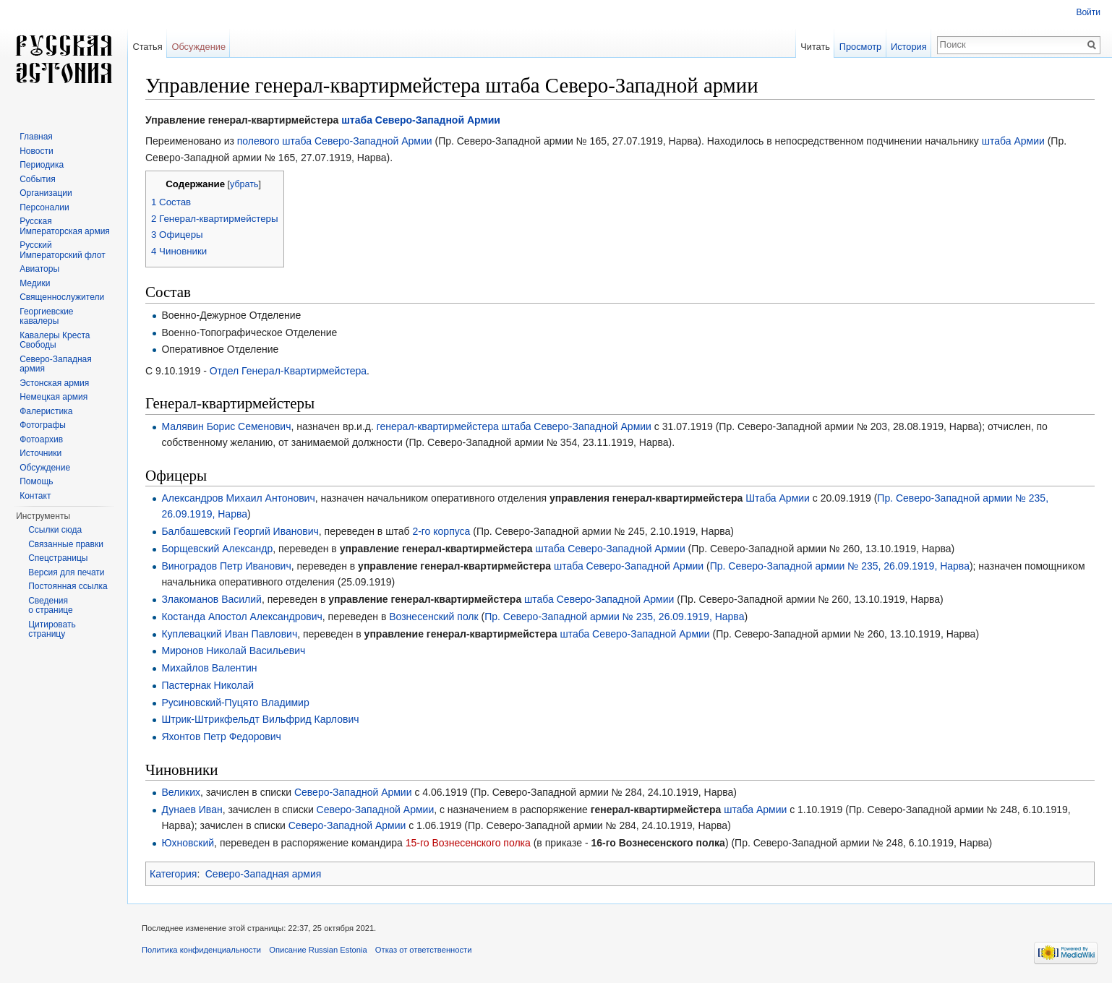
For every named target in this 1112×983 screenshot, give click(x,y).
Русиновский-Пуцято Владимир (235, 702)
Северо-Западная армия (263, 874)
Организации (46, 193)
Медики (35, 283)
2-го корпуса (441, 531)
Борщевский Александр (217, 548)
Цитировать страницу (52, 629)
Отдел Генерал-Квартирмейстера (288, 371)
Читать (815, 46)
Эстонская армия (54, 383)
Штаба (760, 498)
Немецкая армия (53, 397)
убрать (244, 184)
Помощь (36, 481)
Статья (147, 46)
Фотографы (43, 425)
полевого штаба (274, 141)
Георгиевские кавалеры (46, 316)
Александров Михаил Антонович (238, 498)
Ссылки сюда (55, 530)
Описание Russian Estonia (318, 949)
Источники (40, 453)
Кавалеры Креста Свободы (55, 340)
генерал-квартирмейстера (438, 426)
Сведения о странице (50, 606)
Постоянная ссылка (67, 586)
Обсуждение (198, 46)
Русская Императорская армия (65, 226)
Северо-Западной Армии (437, 120)
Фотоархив (41, 439)
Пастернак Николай (207, 685)
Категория (173, 874)
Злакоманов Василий (211, 599)
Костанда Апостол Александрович (241, 616)
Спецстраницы (57, 558)
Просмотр (860, 46)
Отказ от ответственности (423, 949)
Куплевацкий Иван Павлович (229, 634)
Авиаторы (39, 269)
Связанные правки (65, 544)
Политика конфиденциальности (201, 949)
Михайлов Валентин (209, 668)
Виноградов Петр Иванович (226, 566)
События (38, 179)
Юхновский (187, 843)
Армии (1029, 141)
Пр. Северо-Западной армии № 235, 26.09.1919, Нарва (840, 566)
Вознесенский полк (433, 616)
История (909, 46)
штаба (356, 120)
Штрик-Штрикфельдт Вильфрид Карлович (260, 719)
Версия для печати (66, 572)
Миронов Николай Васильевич (233, 650)
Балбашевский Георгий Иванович (239, 531)
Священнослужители (62, 297)
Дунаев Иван (191, 809)
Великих (180, 792)
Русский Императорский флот (62, 250)
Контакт (35, 496)
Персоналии (44, 207)
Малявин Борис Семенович (226, 426)
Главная (36, 137)
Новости (36, 151)
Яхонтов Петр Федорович (221, 736)
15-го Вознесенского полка (468, 843)
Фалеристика (46, 411)
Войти (1088, 12)
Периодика (42, 165)
